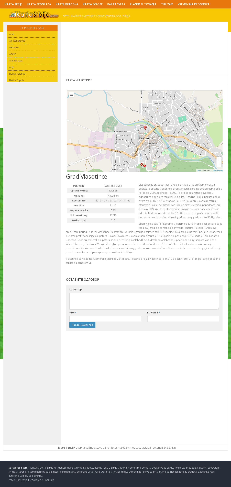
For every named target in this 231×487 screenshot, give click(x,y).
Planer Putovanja (143, 4)
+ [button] (219, 159)
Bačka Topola (16, 80)
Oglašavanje (36, 479)
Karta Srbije (13, 4)
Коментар (75, 289)
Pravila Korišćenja (17, 479)
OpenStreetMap (218, 170)
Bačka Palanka (17, 73)
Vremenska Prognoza (194, 4)
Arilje (11, 67)
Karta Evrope (93, 4)
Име (72, 312)
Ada (11, 34)
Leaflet (199, 170)
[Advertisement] (144, 48)
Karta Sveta (116, 4)
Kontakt (49, 479)
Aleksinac (14, 47)
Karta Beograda (39, 4)
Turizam (167, 4)
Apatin (12, 53)
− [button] (219, 164)
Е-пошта (153, 312)
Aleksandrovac (17, 40)
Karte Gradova (67, 4)
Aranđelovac (16, 60)
